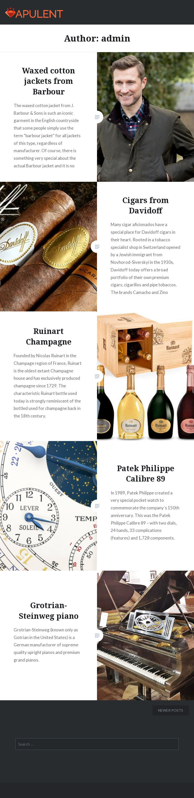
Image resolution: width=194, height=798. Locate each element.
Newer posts (170, 710)
